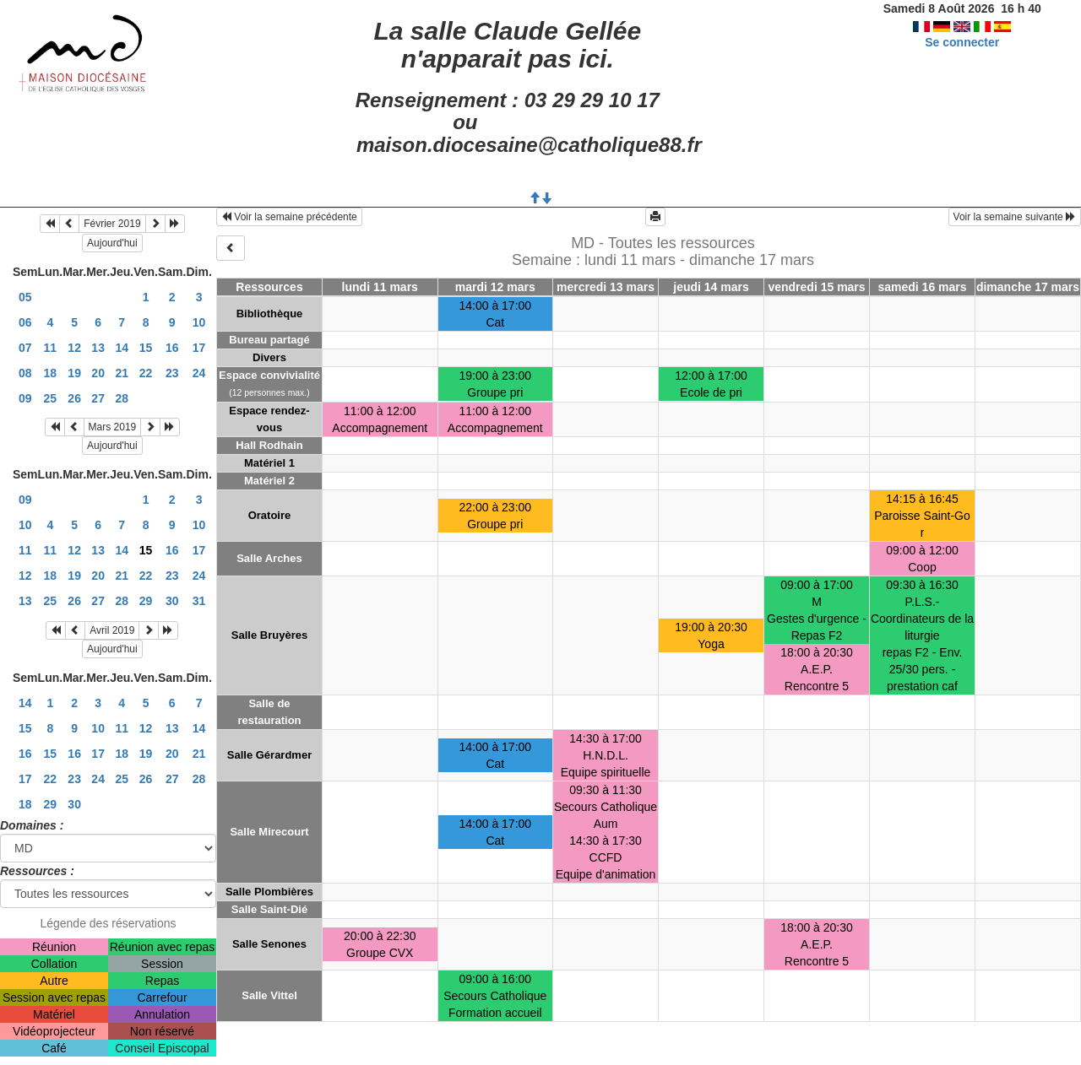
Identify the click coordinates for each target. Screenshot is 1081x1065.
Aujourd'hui (112, 243)
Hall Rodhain (269, 445)
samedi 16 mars (921, 287)
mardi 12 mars (495, 287)
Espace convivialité (269, 375)
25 (50, 398)
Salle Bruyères (269, 635)
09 (25, 398)
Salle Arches (269, 558)
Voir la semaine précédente (289, 217)
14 (121, 347)
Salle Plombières (269, 891)
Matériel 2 (269, 480)
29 (146, 601)
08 (25, 373)
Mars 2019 (113, 427)
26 (74, 398)
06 (25, 322)
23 (172, 373)
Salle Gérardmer (269, 755)
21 (121, 373)
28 (121, 398)
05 (25, 297)
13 (98, 347)
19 (74, 373)
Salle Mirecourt (269, 831)
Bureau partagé (269, 339)
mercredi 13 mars (606, 287)
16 (172, 347)
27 (98, 398)
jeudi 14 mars (711, 287)
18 (50, 373)
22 (146, 373)
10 (199, 322)
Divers (269, 357)
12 (74, 347)
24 (199, 373)
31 (199, 601)
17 (199, 347)
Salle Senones (269, 944)
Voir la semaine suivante (1014, 217)
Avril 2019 (112, 630)
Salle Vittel (269, 995)
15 (146, 347)
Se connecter (962, 42)
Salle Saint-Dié (269, 909)
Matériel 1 (269, 463)
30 (172, 601)
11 (50, 347)
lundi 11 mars (380, 287)
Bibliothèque (269, 313)
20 (98, 373)
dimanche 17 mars (1027, 287)
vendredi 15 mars (816, 287)
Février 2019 (112, 224)
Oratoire (269, 515)
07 (25, 347)
